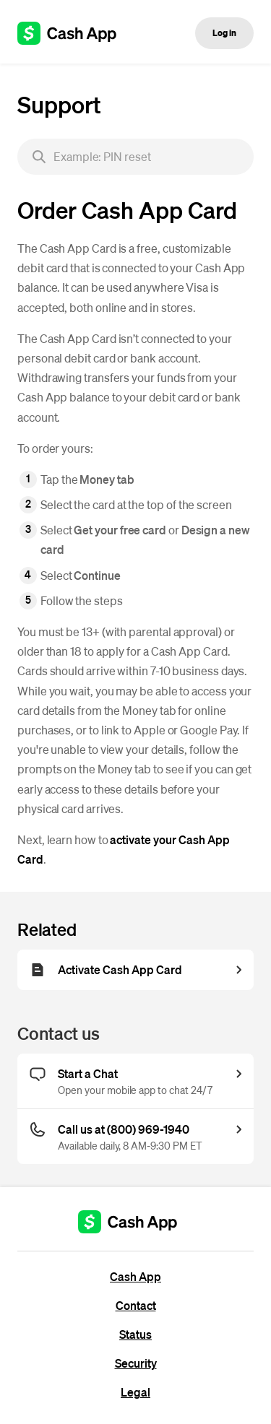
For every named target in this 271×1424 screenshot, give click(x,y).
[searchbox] (135, 157)
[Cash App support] (74, 33)
